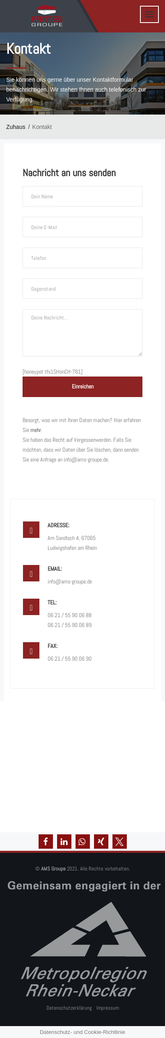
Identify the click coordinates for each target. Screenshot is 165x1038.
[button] (46, 841)
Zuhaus (15, 127)
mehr (35, 430)
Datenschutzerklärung (69, 1007)
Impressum (107, 1007)
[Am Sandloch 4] (82, 766)
